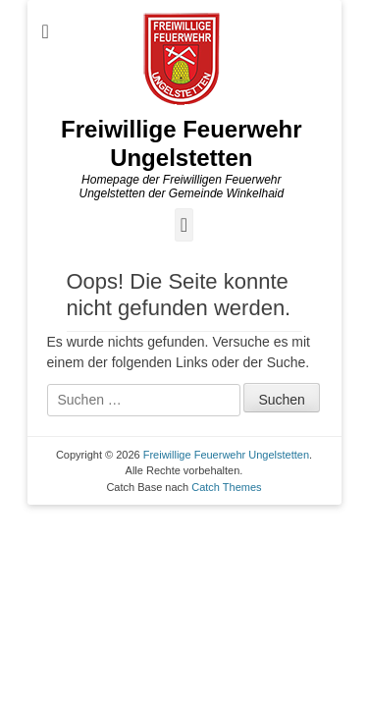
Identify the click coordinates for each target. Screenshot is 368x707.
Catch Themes (226, 487)
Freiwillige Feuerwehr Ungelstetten (181, 143)
